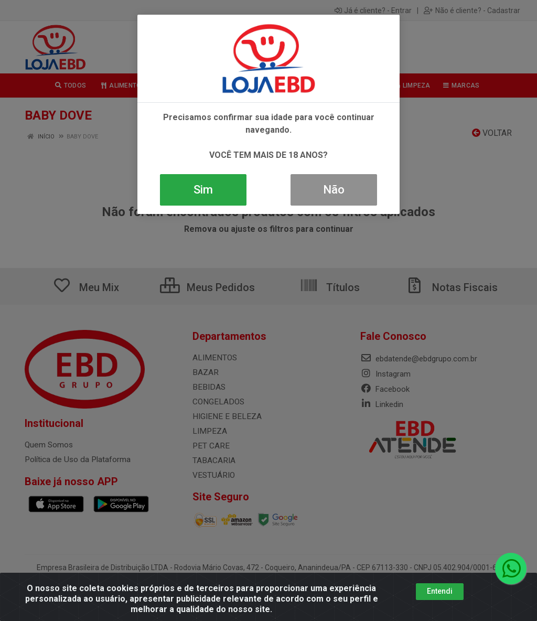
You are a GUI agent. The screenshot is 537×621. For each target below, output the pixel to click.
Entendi (440, 591)
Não (334, 189)
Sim (203, 189)
